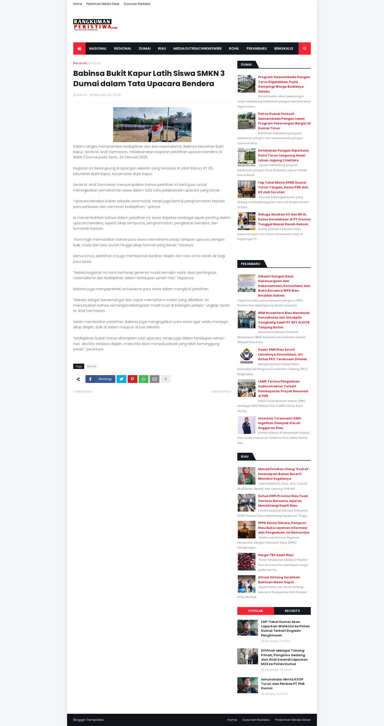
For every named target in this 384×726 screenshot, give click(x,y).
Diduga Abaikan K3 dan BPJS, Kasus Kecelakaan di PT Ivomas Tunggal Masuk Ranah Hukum (284, 219)
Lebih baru (84, 391)
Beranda (80, 63)
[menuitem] (79, 48)
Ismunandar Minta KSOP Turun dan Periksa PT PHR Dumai (283, 683)
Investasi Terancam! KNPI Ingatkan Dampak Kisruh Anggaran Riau (279, 423)
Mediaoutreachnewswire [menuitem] (197, 48)
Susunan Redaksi (137, 4)
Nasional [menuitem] (98, 48)
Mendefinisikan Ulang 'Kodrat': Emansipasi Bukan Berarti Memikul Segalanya (284, 474)
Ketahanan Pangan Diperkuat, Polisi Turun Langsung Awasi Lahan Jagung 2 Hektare (283, 155)
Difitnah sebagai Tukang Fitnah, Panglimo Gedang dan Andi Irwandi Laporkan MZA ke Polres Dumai (284, 657)
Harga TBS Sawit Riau (275, 555)
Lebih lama (220, 391)
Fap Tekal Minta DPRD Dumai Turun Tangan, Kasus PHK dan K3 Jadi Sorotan (283, 187)
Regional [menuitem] (123, 48)
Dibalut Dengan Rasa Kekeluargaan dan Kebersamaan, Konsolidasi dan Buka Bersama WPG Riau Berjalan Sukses (284, 286)
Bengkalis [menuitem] (283, 48)
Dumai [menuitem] (145, 48)
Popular (255, 610)
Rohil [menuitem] (234, 48)
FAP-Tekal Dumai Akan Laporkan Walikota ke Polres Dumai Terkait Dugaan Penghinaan (285, 629)
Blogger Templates (88, 719)
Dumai (95, 63)
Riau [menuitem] (162, 48)
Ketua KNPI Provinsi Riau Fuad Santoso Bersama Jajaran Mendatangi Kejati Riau (283, 501)
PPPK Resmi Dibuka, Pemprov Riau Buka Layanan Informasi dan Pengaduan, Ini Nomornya (283, 528)
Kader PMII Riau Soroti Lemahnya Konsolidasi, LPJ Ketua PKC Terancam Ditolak (282, 354)
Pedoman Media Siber (102, 4)
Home (77, 4)
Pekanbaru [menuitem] (257, 48)
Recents (292, 610)
